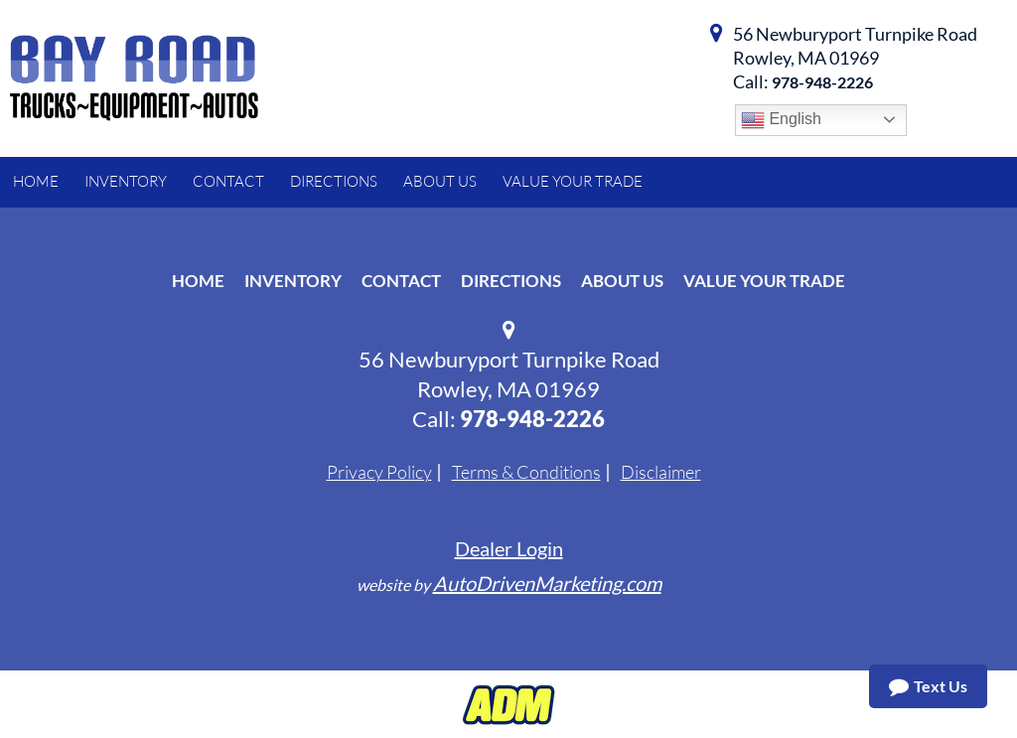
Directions (511, 280)
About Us (622, 280)
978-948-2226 (822, 82)
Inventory (293, 280)
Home (198, 280)
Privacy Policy (379, 472)
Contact (401, 280)
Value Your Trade (764, 280)
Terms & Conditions (526, 472)
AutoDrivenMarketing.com (547, 583)
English (781, 120)
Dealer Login (509, 548)
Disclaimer (661, 472)
